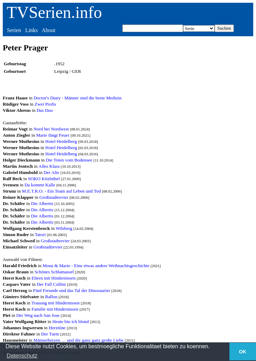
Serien (14, 30)
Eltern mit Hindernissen (53, 278)
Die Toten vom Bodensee (69, 160)
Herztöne (57, 327)
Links (31, 30)
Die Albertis (42, 203)
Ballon (51, 296)
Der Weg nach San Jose (37, 315)
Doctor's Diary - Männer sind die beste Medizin (77, 97)
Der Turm (50, 333)
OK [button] (243, 351)
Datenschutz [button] (22, 356)
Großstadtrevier (53, 197)
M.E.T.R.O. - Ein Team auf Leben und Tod (61, 191)
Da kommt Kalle (40, 184)
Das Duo (45, 110)
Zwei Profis (45, 104)
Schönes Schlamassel (54, 271)
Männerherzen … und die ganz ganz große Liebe (79, 340)
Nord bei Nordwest (51, 128)
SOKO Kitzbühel (44, 178)
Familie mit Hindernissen (54, 309)
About (48, 30)
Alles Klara (48, 166)
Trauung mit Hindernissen (55, 302)
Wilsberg (64, 228)
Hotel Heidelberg (61, 141)
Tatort (40, 234)
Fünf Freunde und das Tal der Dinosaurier (71, 290)
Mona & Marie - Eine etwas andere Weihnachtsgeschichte (95, 265)
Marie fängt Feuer (52, 135)
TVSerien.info (54, 12)
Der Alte (51, 172)
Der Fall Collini (51, 284)
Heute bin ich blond (70, 321)
